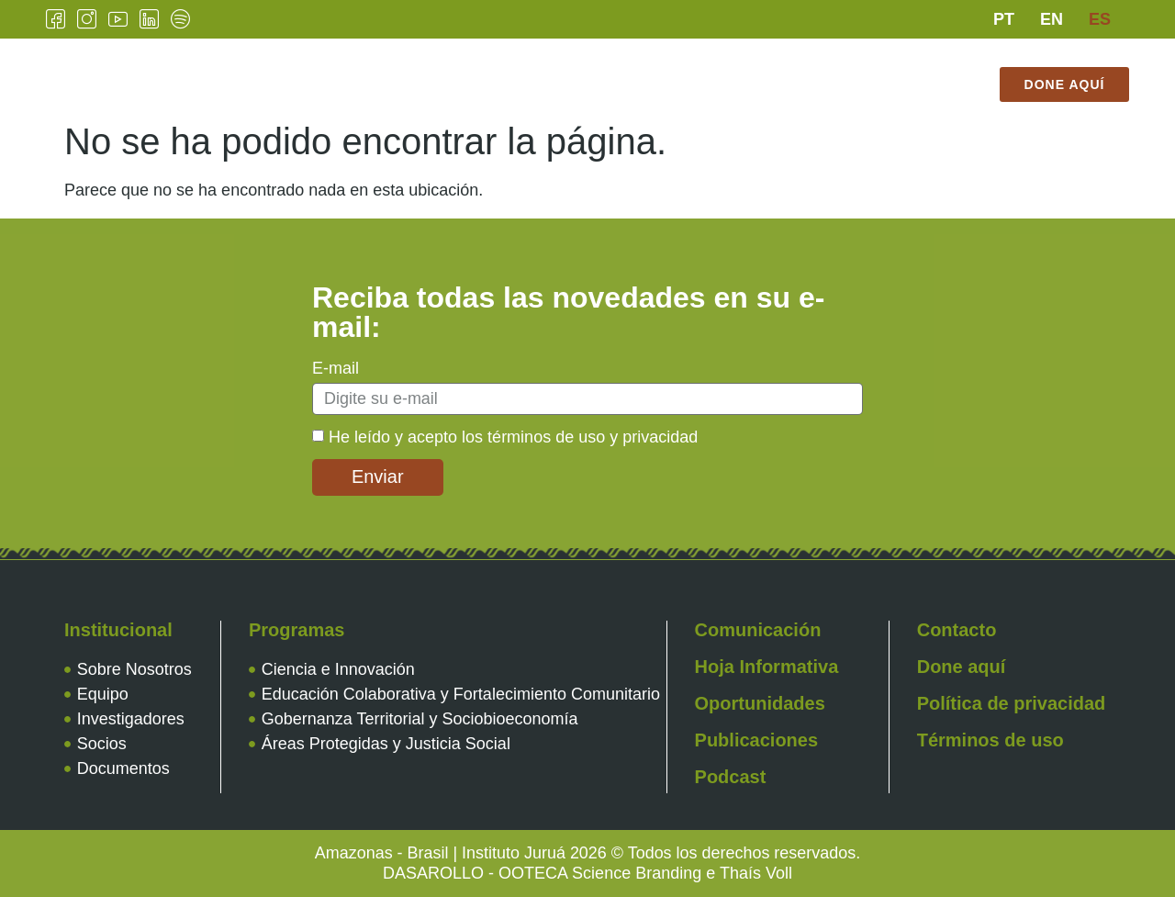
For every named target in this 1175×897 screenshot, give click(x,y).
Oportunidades (760, 703)
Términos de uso (990, 740)
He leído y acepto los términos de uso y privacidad (513, 437)
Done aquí (961, 666)
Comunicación (636, 70)
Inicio (265, 70)
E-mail (335, 368)
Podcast (731, 777)
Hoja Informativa (767, 666)
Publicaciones (782, 70)
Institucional (372, 70)
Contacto (909, 70)
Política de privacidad (1011, 703)
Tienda (611, 98)
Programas (503, 70)
